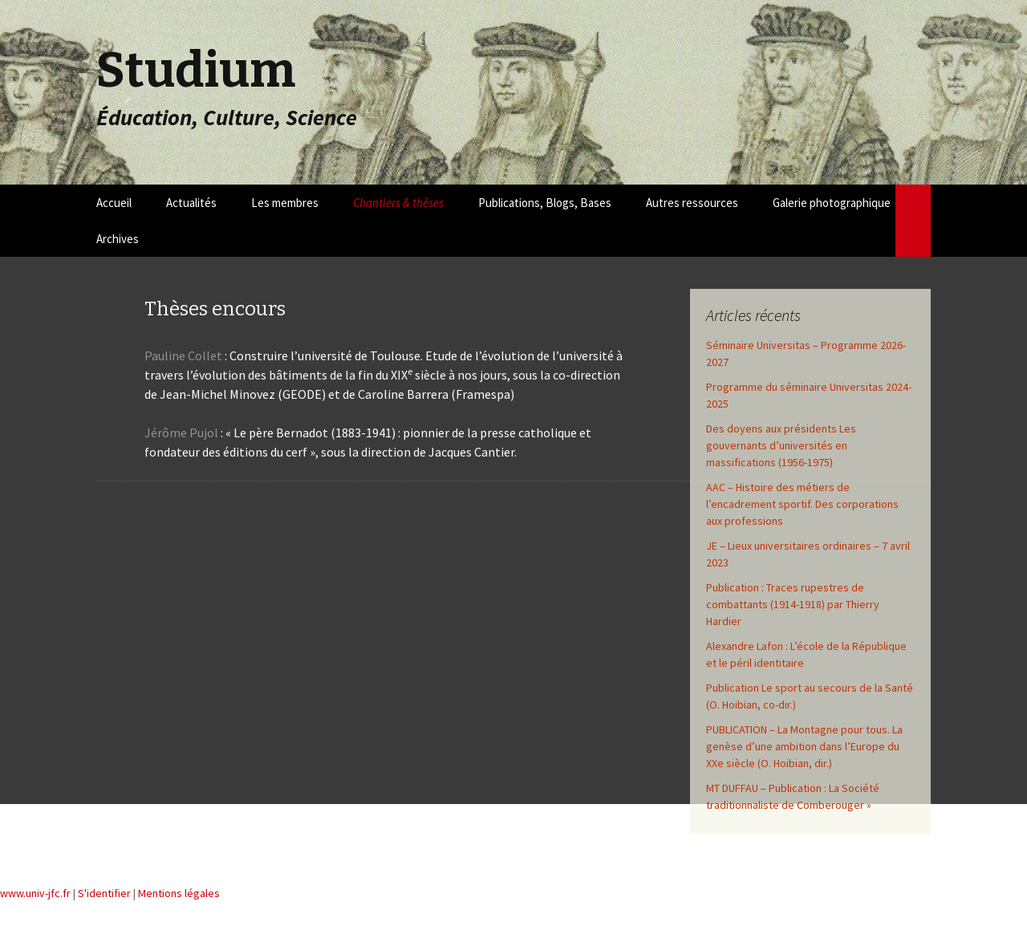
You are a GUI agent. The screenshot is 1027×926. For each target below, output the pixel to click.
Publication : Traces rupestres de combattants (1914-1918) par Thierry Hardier (792, 604)
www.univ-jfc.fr (35, 893)
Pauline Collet (183, 355)
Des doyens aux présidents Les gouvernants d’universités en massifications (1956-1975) (781, 445)
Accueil (114, 202)
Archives (117, 238)
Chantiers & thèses (398, 202)
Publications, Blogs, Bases (544, 202)
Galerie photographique (832, 202)
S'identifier (104, 893)
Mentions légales (179, 893)
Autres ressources (692, 202)
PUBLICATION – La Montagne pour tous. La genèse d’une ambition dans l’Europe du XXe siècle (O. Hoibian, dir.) (804, 746)
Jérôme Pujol (182, 432)
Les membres (285, 202)
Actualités (191, 202)
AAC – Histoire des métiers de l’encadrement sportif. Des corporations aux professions (802, 504)
